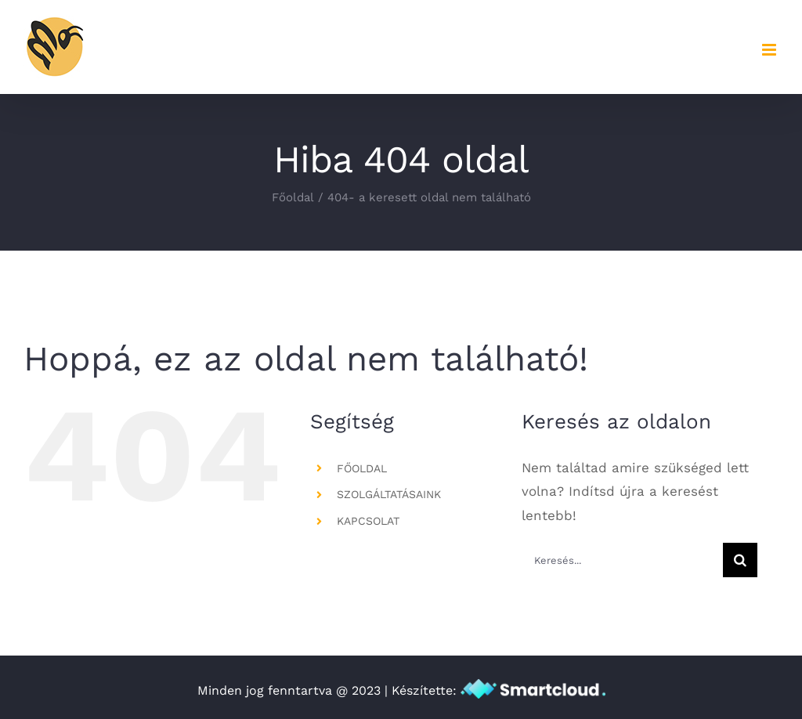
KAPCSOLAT (368, 521)
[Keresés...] (622, 560)
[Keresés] (740, 560)
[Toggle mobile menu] (770, 50)
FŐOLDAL (362, 468)
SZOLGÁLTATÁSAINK (389, 494)
